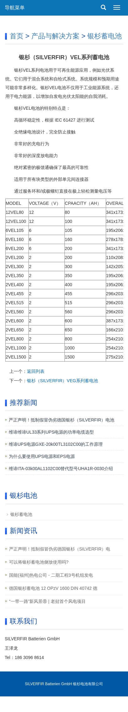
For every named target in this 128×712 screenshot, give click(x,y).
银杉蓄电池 (104, 36)
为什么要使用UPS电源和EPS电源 (42, 456)
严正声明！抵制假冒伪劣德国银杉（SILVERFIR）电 (59, 548)
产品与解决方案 (55, 36)
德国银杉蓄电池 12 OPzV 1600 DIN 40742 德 (53, 588)
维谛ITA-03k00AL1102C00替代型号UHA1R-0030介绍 (61, 468)
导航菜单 (15, 7)
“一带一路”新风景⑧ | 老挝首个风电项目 (47, 601)
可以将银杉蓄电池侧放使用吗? (39, 562)
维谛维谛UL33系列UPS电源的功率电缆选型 (51, 432)
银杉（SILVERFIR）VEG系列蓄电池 (62, 380)
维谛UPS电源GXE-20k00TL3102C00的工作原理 (56, 444)
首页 (16, 36)
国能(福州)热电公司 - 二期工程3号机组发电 (51, 575)
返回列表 (35, 371)
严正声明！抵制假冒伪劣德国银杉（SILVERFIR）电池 (61, 419)
